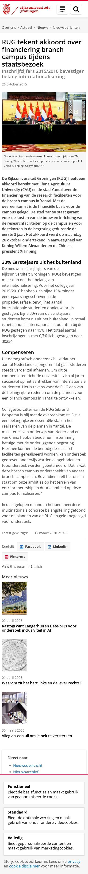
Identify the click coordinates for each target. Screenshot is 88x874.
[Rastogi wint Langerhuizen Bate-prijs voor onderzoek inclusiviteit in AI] (44, 598)
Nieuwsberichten (66, 27)
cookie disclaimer (24, 866)
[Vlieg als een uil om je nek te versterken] (44, 708)
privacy (74, 861)
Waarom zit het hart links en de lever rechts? (41, 683)
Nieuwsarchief (25, 772)
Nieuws (42, 27)
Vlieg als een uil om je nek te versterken (37, 735)
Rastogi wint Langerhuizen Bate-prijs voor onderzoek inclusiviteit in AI (39, 628)
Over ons (9, 27)
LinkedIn (57, 546)
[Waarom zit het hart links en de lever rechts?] (44, 655)
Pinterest (15, 556)
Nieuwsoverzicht (27, 765)
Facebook (30, 546)
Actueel (26, 27)
